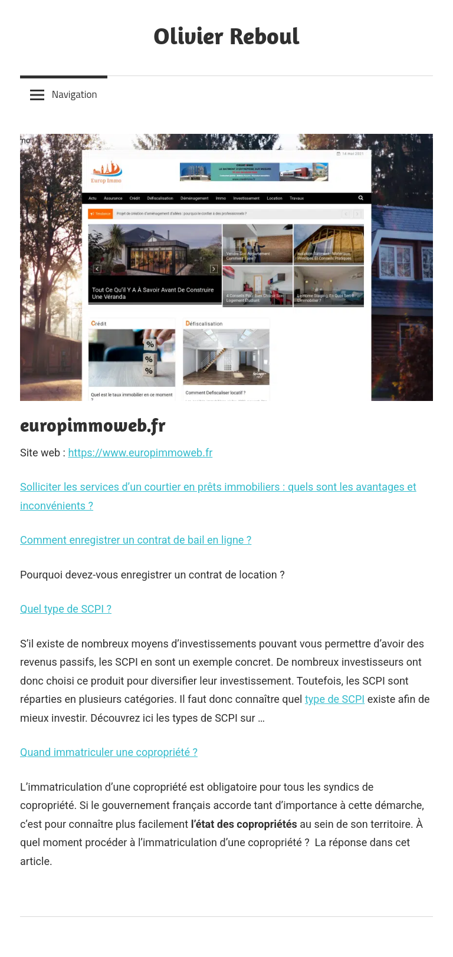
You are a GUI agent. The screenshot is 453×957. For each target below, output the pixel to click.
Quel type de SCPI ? (65, 609)
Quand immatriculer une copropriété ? (109, 752)
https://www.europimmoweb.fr (140, 452)
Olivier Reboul (226, 35)
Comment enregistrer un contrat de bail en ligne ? (135, 540)
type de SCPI (335, 699)
